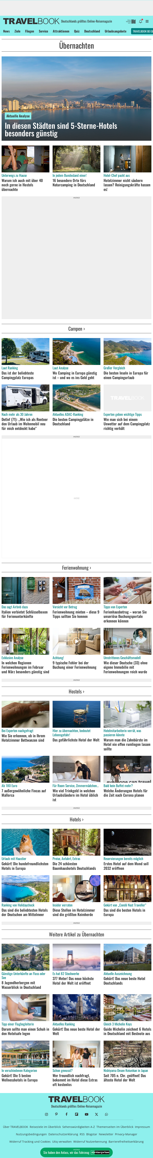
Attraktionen (61, 31)
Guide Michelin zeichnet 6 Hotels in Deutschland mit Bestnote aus (127, 1031)
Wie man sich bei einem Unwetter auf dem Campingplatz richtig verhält (127, 424)
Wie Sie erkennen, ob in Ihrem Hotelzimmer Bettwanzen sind (23, 737)
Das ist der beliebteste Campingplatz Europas (18, 375)
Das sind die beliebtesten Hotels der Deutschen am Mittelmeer (25, 912)
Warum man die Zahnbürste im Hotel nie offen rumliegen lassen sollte (127, 744)
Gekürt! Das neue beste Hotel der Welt (76, 1031)
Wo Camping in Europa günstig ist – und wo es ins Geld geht (75, 375)
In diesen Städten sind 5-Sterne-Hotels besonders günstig (61, 129)
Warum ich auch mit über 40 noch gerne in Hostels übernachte (22, 185)
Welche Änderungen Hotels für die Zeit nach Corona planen (126, 792)
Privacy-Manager (126, 1134)
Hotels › (76, 819)
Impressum (142, 1127)
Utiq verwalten (62, 1141)
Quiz (76, 31)
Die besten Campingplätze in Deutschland (73, 421)
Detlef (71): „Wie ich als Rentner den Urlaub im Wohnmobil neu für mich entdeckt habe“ (25, 424)
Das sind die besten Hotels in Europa (124, 912)
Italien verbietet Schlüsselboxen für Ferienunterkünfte (25, 614)
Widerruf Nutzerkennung (90, 1141)
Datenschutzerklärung (63, 1134)
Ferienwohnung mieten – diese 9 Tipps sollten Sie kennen (76, 614)
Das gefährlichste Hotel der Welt (76, 740)
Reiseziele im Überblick (45, 1127)
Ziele (17, 31)
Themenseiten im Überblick (114, 1127)
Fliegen (29, 31)
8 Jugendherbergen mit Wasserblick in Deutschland (21, 984)
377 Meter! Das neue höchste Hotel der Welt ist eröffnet (73, 980)
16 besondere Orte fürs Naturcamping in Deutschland (74, 182)
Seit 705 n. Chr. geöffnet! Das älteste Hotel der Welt (125, 1077)
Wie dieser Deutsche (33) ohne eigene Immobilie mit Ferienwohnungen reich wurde (125, 667)
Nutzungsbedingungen (31, 1134)
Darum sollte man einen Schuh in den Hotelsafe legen (25, 1031)
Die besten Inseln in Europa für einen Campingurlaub (126, 375)
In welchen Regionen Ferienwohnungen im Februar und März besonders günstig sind (25, 667)
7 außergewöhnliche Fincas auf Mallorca (24, 792)
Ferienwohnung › (76, 567)
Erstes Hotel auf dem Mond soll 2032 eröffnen (126, 865)
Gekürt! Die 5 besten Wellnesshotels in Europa (19, 1077)
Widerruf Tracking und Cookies (30, 1141)
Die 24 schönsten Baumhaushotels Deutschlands (74, 865)
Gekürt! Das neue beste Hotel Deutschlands (124, 980)
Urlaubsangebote (115, 31)
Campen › (76, 328)
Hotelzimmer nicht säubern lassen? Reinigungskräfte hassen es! (127, 185)
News (6, 31)
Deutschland (92, 31)
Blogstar (91, 1134)
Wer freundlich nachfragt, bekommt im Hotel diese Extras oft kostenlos (75, 1080)
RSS (82, 1134)
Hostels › (76, 691)
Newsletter (106, 1134)
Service (43, 31)
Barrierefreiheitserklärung (126, 1141)
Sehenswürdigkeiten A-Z (78, 1127)
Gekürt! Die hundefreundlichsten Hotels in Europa (25, 865)
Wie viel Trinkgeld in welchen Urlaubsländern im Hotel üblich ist (75, 795)
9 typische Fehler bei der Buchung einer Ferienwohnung (74, 665)
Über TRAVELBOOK (15, 1127)
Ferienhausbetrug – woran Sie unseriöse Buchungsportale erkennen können (125, 616)
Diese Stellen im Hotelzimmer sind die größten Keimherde (74, 912)
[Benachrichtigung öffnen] (140, 21)
